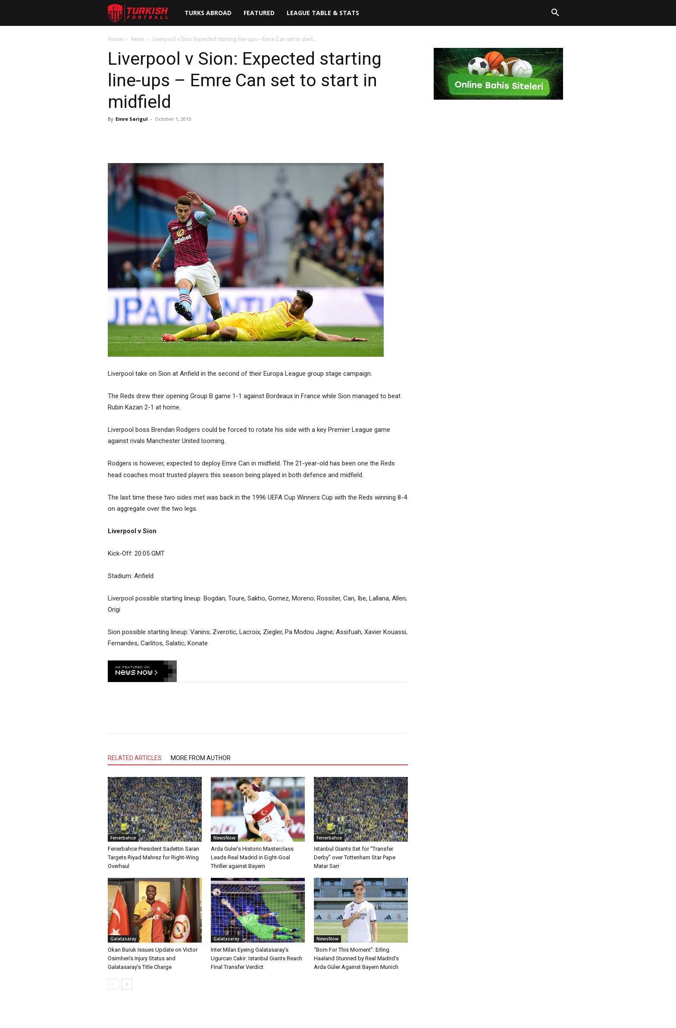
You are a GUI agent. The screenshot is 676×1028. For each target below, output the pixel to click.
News (137, 39)
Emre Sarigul (132, 119)
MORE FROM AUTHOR (201, 757)
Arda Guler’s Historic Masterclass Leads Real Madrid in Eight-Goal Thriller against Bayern (252, 857)
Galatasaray (123, 939)
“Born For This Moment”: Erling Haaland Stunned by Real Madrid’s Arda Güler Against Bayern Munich (356, 958)
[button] (555, 13)
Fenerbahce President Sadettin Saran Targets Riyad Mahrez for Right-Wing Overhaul (153, 857)
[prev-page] (113, 984)
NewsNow (224, 838)
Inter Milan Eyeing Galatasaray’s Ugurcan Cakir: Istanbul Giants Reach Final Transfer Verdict (256, 958)
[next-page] (127, 984)
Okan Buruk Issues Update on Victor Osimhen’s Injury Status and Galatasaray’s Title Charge (152, 958)
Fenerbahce (123, 838)
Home (115, 39)
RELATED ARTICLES (135, 757)
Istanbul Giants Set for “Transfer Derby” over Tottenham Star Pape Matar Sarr (354, 857)
